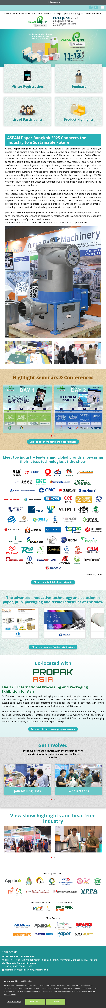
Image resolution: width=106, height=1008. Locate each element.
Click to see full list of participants (53, 582)
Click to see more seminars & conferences (53, 441)
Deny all (35, 1002)
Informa (53, 2)
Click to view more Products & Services (53, 647)
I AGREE (55, 1002)
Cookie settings (14, 1002)
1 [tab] (51, 436)
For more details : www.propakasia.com (53, 729)
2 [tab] (54, 436)
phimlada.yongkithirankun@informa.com (26, 969)
